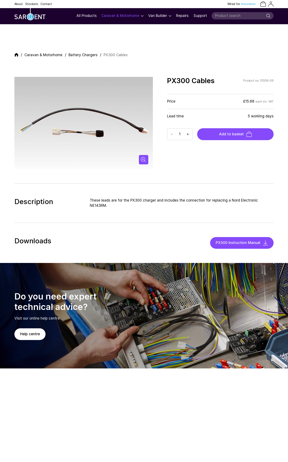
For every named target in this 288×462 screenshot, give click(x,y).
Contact (46, 4)
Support (200, 16)
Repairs (182, 16)
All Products (86, 16)
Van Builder (159, 16)
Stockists (31, 4)
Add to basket (235, 134)
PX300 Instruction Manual (242, 242)
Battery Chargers (83, 55)
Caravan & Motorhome (122, 16)
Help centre (30, 334)
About (18, 4)
